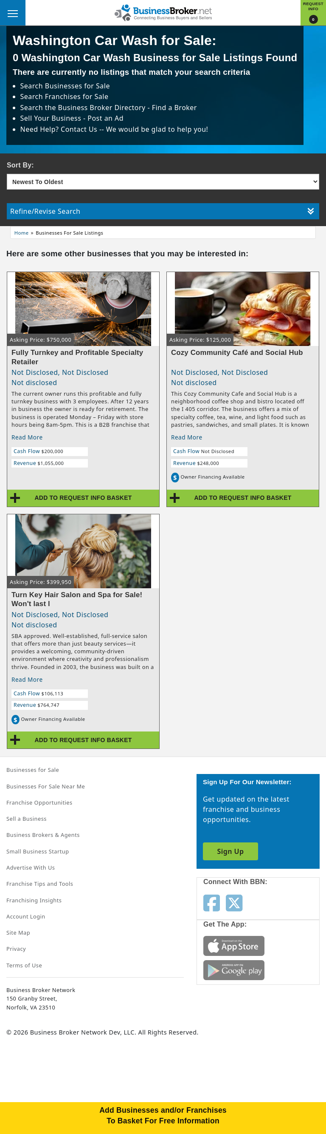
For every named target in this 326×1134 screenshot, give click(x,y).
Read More (27, 437)
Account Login (25, 916)
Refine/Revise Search (162, 211)
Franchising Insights (34, 900)
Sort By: (20, 165)
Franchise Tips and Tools (39, 883)
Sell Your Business (51, 118)
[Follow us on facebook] (211, 902)
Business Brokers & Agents (43, 835)
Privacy (16, 949)
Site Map (18, 932)
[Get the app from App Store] (233, 945)
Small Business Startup (37, 851)
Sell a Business (26, 818)
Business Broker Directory (102, 107)
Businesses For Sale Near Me (45, 786)
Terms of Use (24, 965)
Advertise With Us (30, 867)
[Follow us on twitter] (234, 902)
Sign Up (230, 851)
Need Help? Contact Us (59, 129)
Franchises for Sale (77, 96)
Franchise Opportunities (39, 802)
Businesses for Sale (77, 86)
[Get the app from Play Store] (233, 969)
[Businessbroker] (163, 12)
